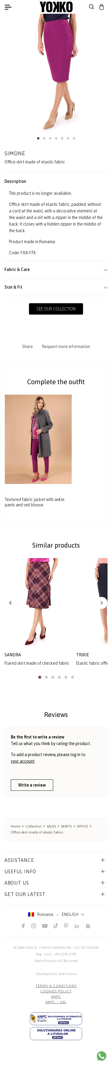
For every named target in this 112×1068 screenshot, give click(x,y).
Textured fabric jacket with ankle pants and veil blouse (35, 502)
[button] (38, 138)
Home (15, 826)
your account (23, 761)
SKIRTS (66, 826)
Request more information (66, 346)
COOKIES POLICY (56, 991)
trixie (82, 654)
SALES (51, 826)
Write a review (32, 785)
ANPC (56, 997)
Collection (33, 826)
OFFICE (82, 826)
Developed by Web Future (56, 974)
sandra (12, 654)
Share (27, 346)
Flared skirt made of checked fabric (36, 663)
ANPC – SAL (56, 1002)
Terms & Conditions (56, 986)
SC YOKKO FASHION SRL (53, 948)
